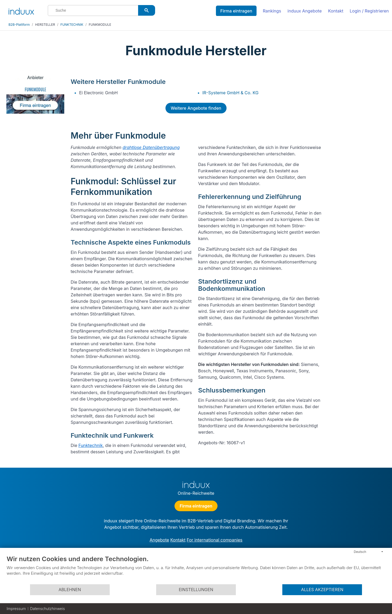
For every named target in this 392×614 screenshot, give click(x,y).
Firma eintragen (236, 11)
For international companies (214, 540)
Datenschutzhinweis (47, 608)
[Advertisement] (356, 149)
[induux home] (21, 10)
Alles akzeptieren (322, 589)
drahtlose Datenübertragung (151, 147)
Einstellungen (196, 589)
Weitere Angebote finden (196, 108)
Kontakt (335, 11)
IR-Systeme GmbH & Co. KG (230, 92)
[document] (196, 569)
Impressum (16, 608)
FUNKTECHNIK (72, 25)
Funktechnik (90, 445)
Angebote (159, 540)
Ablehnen (69, 589)
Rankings (272, 11)
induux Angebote (305, 11)
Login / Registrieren (369, 11)
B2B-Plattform (19, 25)
